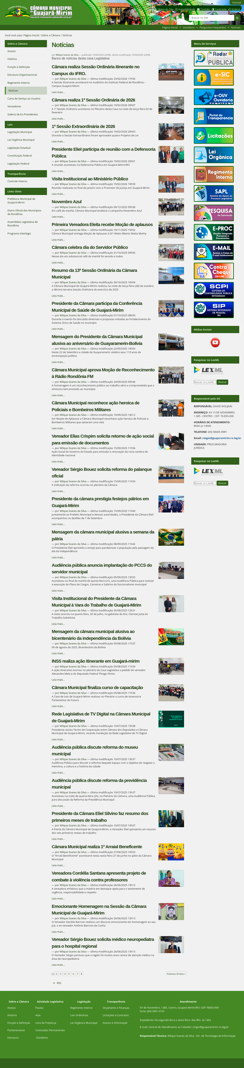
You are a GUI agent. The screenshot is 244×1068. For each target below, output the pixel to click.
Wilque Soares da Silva (67, 54)
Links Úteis (14, 191)
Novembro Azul (67, 201)
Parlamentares (16, 1030)
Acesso (11, 1008)
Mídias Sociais (203, 329)
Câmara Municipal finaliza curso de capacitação (97, 687)
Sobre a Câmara (50, 35)
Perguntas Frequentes (213, 27)
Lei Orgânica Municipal (83, 1023)
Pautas (39, 1008)
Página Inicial (170, 27)
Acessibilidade (186, 9)
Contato (205, 9)
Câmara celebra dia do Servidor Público (90, 247)
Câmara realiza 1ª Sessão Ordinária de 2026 (93, 99)
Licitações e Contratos (116, 1015)
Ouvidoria (189, 27)
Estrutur (12, 1037)
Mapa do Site (165, 9)
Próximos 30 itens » (176, 974)
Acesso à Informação (115, 1023)
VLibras (235, 9)
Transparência (16, 174)
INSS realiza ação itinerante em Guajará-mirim (95, 661)
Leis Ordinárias (79, 1015)
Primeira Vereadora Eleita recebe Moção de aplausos (102, 224)
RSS (59, 983)
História (12, 1015)
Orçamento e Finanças (116, 1008)
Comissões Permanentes (50, 1030)
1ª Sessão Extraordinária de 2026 (83, 126)
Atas (38, 1015)
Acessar (236, 2)
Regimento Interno (81, 1008)
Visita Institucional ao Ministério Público (90, 178)
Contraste (220, 9)
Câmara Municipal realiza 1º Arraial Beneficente (97, 846)
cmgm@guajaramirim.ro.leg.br (221, 438)
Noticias (236, 27)
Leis (9, 124)
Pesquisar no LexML (206, 360)
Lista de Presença (45, 1023)
